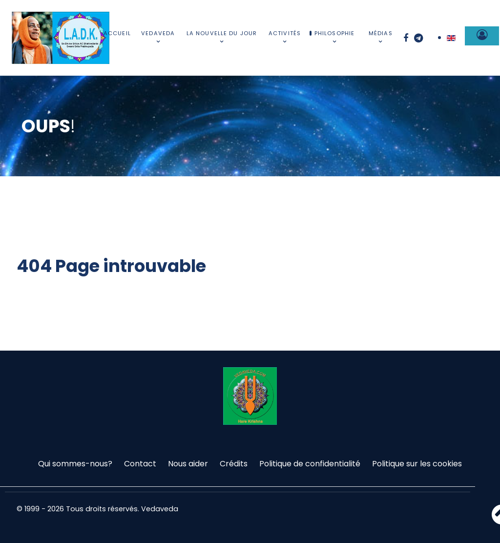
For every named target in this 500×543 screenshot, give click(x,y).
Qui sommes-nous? (75, 463)
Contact (140, 463)
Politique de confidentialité (309, 463)
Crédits (234, 463)
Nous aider (188, 463)
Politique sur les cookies (417, 463)
